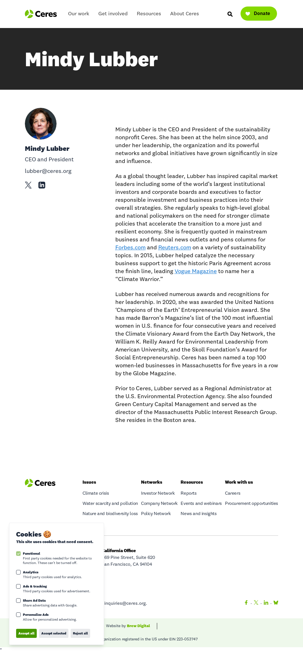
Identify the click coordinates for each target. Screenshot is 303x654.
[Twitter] (256, 603)
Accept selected (53, 633)
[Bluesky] (274, 603)
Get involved (113, 15)
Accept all (26, 633)
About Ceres (184, 15)
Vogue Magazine (196, 272)
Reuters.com (174, 248)
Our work (78, 15)
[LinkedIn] (265, 603)
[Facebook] (246, 603)
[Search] (230, 14)
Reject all (80, 633)
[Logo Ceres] (41, 14)
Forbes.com (130, 248)
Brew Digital (138, 625)
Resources (149, 15)
